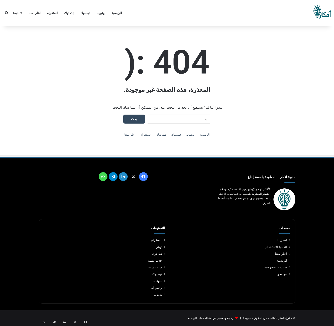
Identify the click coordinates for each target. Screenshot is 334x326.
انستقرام (52, 13)
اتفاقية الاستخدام (276, 247)
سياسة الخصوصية (275, 267)
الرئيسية (116, 13)
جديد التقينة (155, 260)
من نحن (282, 274)
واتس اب (156, 287)
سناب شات (155, 267)
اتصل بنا (282, 240)
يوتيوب (101, 13)
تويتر (159, 247)
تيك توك (69, 13)
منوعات (157, 281)
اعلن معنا (35, 13)
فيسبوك (85, 13)
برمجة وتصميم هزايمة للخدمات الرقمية (211, 318)
